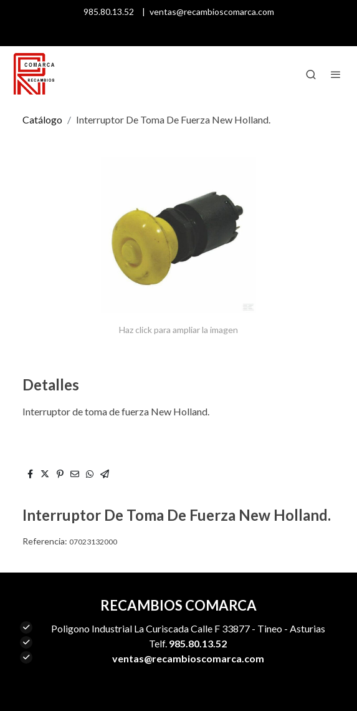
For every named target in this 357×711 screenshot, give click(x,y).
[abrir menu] (336, 74)
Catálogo (42, 119)
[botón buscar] (311, 74)
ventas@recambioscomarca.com (212, 11)
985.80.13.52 (108, 11)
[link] (33, 74)
